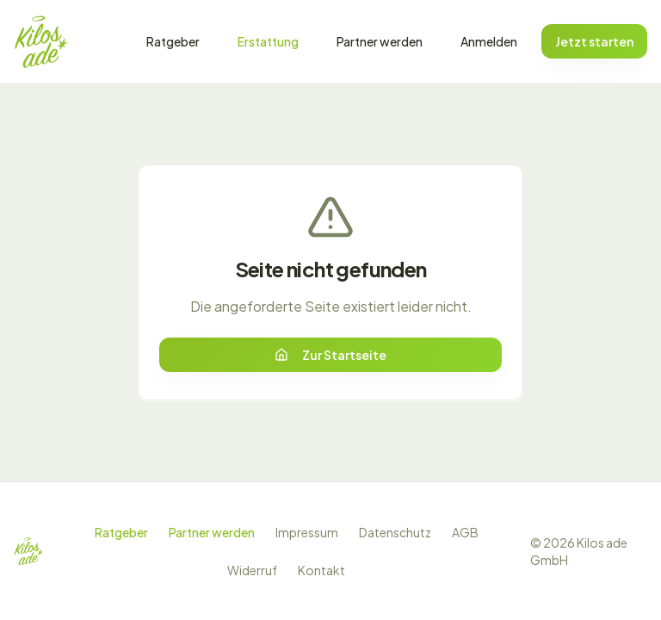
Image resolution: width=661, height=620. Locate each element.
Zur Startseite (330, 355)
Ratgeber (173, 41)
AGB (465, 532)
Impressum (306, 532)
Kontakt (321, 570)
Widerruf (252, 570)
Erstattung (268, 41)
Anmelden (488, 41)
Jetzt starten (594, 41)
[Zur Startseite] (41, 41)
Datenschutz (395, 532)
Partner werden (380, 41)
